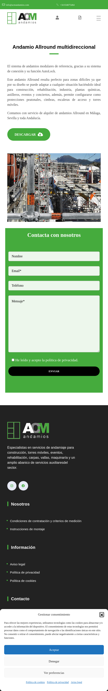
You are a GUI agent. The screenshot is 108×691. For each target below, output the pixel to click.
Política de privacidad (58, 682)
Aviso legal (76, 682)
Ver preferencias (54, 672)
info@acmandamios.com (17, 5)
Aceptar (54, 649)
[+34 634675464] (57, 4)
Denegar (54, 661)
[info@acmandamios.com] (3, 4)
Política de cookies (35, 682)
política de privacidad (61, 360)
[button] (102, 614)
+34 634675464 (67, 5)
